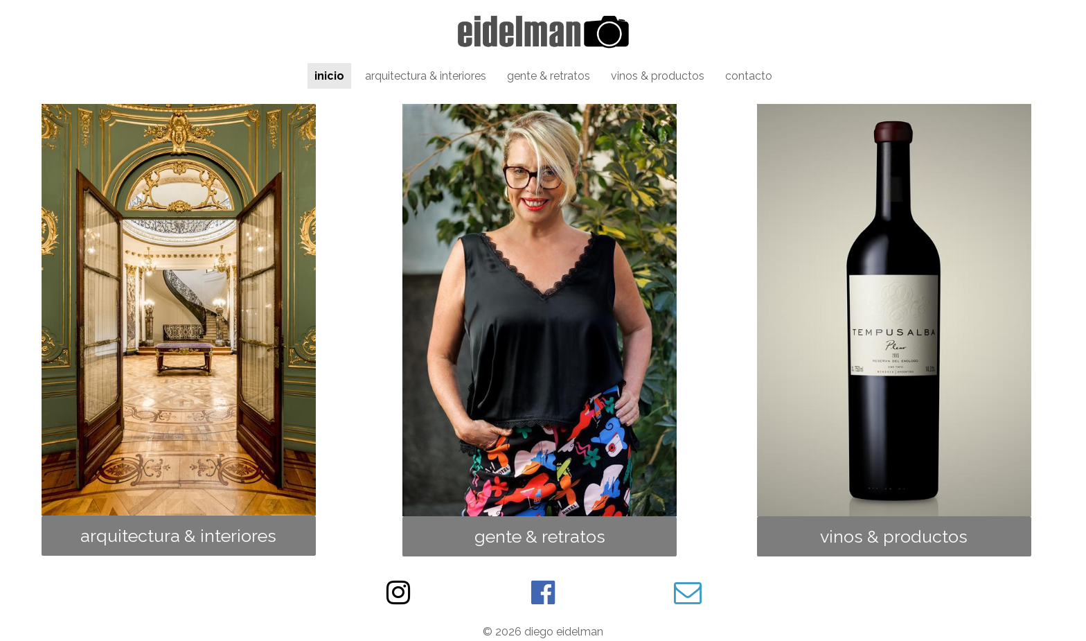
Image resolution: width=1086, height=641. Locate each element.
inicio (329, 75)
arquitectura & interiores (425, 75)
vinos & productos (657, 75)
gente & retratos (548, 75)
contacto (748, 75)
